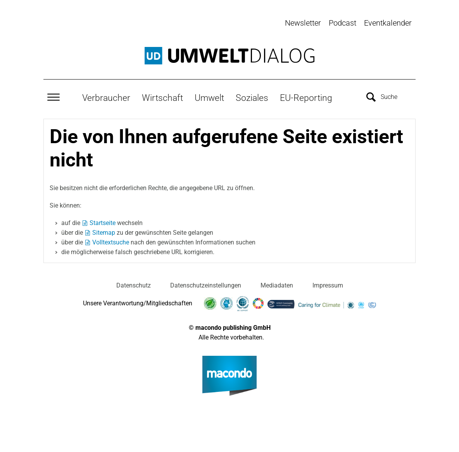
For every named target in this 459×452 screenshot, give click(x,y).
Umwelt (209, 97)
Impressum (327, 284)
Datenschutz (133, 284)
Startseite (103, 222)
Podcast (342, 23)
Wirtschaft (162, 97)
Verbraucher (106, 97)
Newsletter (303, 23)
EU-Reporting (306, 97)
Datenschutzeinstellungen (205, 284)
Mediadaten (277, 284)
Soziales (252, 97)
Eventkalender (388, 23)
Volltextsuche (110, 241)
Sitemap (103, 232)
